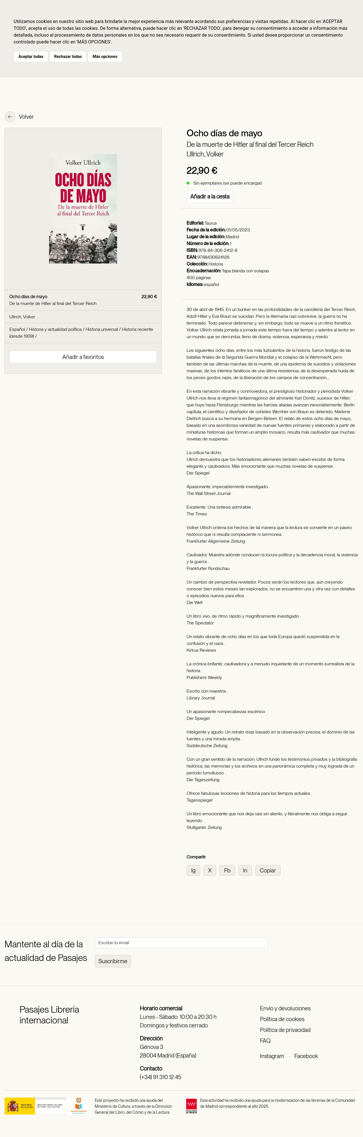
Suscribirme (112, 961)
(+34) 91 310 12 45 (160, 1077)
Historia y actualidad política (55, 329)
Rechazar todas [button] (68, 56)
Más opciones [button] (104, 56)
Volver (19, 117)
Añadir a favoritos (83, 357)
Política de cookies (282, 1019)
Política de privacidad (285, 1030)
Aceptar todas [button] (30, 56)
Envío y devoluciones (285, 1008)
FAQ (265, 1040)
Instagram (272, 1056)
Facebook (306, 1056)
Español (17, 329)
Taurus (210, 223)
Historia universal (102, 329)
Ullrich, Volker (205, 154)
